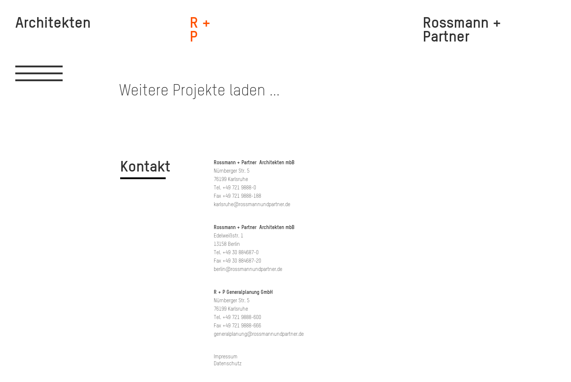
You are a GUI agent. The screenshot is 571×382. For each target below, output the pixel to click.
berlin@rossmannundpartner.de (248, 269)
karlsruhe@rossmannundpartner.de (252, 204)
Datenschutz (227, 364)
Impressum (225, 357)
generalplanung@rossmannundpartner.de (259, 334)
